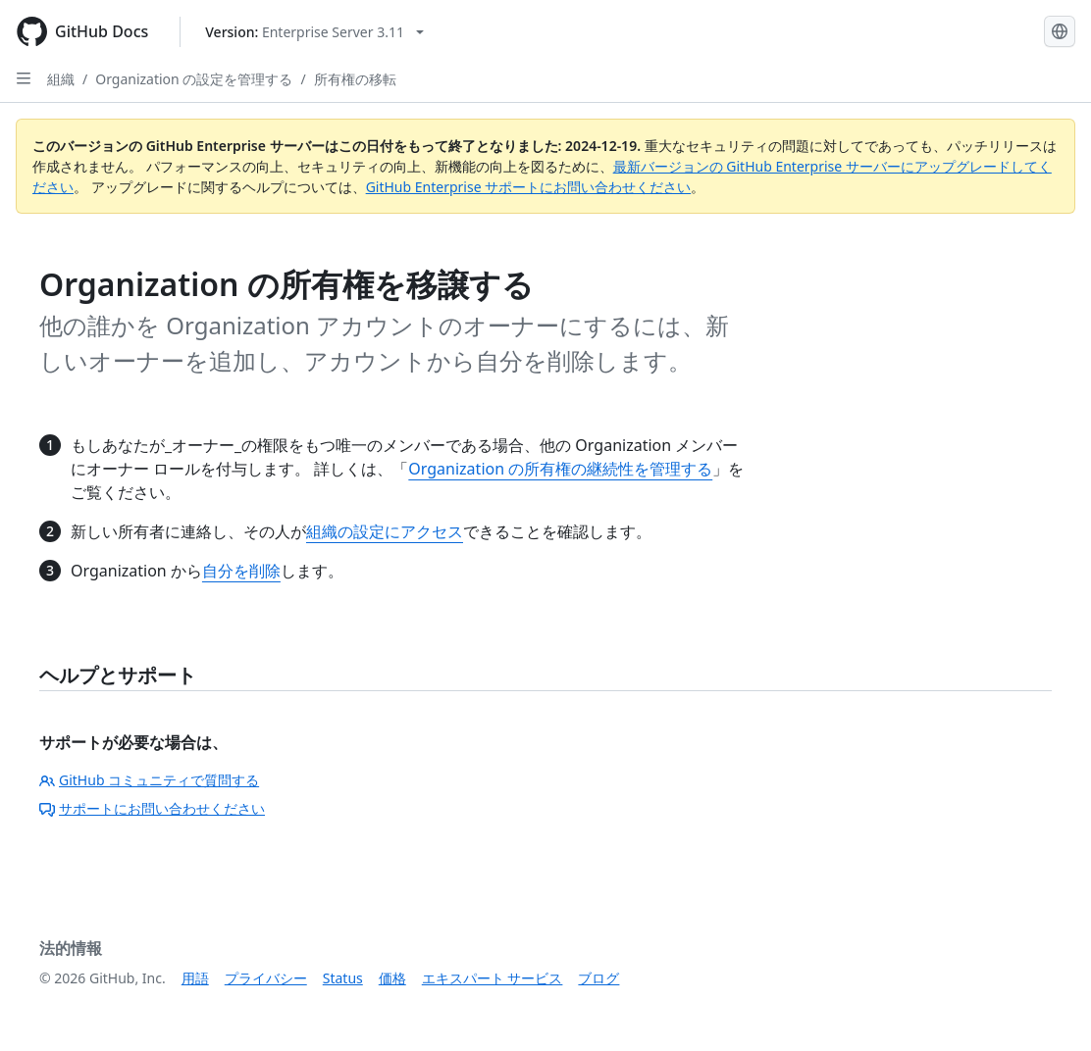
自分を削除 (241, 570)
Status (343, 978)
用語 (195, 978)
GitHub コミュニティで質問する (149, 780)
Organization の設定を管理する (193, 79)
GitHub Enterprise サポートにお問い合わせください (529, 186)
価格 (392, 978)
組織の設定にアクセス (384, 531)
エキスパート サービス (492, 978)
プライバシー (266, 978)
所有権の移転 (355, 79)
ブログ (598, 978)
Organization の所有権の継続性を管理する (560, 468)
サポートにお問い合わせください (152, 808)
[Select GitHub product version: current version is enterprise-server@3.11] (314, 32)
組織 (61, 79)
